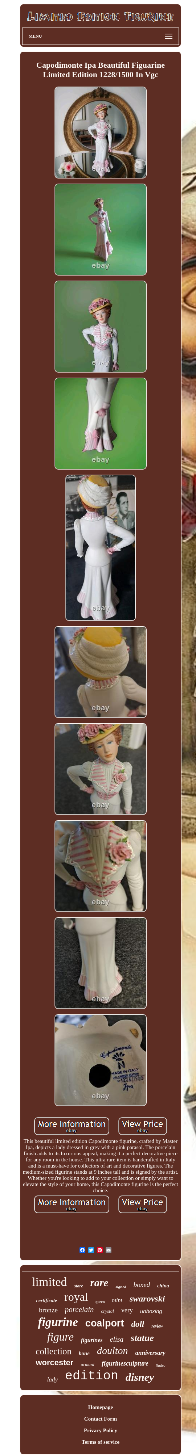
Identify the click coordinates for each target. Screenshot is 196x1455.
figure (60, 1336)
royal (76, 1296)
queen (100, 1302)
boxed (142, 1284)
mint (117, 1300)
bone (84, 1353)
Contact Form (100, 1419)
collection (54, 1351)
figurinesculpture (125, 1363)
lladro (161, 1365)
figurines (92, 1340)
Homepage (100, 1407)
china (163, 1285)
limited (49, 1281)
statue (142, 1338)
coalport (104, 1323)
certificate (46, 1300)
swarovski (147, 1298)
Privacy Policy (100, 1430)
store (78, 1285)
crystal (107, 1311)
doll (137, 1324)
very (127, 1310)
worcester (54, 1362)
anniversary (150, 1352)
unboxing (151, 1311)
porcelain (79, 1309)
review (157, 1326)
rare (99, 1282)
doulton (112, 1350)
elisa (117, 1339)
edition (91, 1376)
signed (120, 1286)
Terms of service (100, 1442)
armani (87, 1364)
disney (140, 1377)
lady (52, 1379)
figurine (58, 1322)
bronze (48, 1310)
